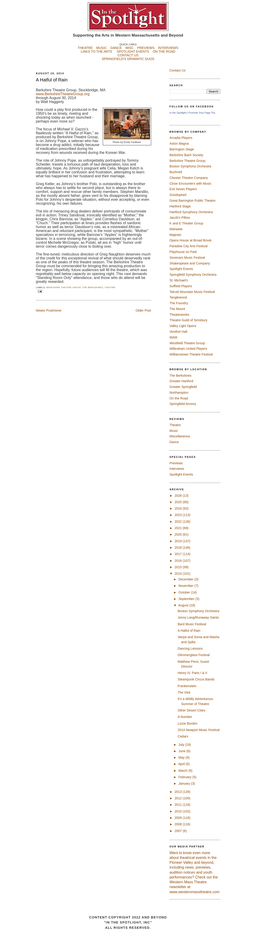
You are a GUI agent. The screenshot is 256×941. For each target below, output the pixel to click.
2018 (178, 547)
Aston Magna (179, 143)
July (181, 744)
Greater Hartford (181, 381)
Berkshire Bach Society (186, 155)
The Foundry (179, 303)
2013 (178, 792)
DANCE (116, 48)
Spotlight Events (181, 269)
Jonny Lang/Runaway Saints (198, 617)
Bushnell (176, 172)
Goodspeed (178, 195)
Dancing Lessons (190, 648)
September (186, 599)
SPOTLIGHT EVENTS (135, 51)
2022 (178, 521)
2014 (178, 573)
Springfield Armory (183, 404)
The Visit (184, 692)
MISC (129, 48)
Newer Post (44, 310)
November (186, 586)
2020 (178, 534)
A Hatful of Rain (52, 79)
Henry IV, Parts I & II (192, 673)
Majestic (176, 235)
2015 (178, 567)
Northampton (179, 392)
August (183, 605)
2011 (178, 804)
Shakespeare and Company (190, 263)
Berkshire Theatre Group (63, 287)
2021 (178, 528)
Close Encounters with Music (191, 183)
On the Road (179, 398)
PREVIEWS (146, 48)
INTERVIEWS (168, 48)
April (182, 764)
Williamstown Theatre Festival (191, 354)
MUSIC (101, 48)
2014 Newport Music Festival (199, 730)
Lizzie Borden (187, 723)
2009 (178, 818)
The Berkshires (92, 287)
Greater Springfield (183, 387)
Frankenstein (187, 686)
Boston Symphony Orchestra (190, 166)
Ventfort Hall (178, 331)
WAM (173, 337)
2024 (178, 508)
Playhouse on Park (183, 252)
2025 (178, 502)
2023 (178, 515)
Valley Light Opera (183, 326)
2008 (178, 824)
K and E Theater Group (186, 223)
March (183, 770)
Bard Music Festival (192, 624)
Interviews (177, 468)
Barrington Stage (182, 149)
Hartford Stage (180, 206)
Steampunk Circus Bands (196, 679)
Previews (176, 463)
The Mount (177, 309)
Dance (174, 442)
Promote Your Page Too (201, 112)
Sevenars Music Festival (187, 257)
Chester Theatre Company (189, 178)
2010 (178, 811)
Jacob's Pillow (180, 217)
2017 (178, 554)
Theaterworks (179, 314)
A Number (185, 717)
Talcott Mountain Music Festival (192, 292)
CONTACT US (128, 55)
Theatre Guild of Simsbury (188, 320)
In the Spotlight (178, 112)
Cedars (183, 736)
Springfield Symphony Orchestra (193, 274)
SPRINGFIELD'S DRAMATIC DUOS (128, 62)
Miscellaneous (180, 436)
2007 (178, 831)
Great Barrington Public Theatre (193, 200)
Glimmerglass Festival (194, 655)
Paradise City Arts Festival (189, 246)
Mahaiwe (176, 229)
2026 (178, 495)
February (185, 777)
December (186, 579)
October (184, 592)
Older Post (143, 310)
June (182, 751)
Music (174, 431)
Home (57, 310)
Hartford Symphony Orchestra (191, 212)
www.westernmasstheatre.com (195, 892)
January (184, 783)
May (181, 757)
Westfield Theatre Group (187, 343)
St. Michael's (179, 280)
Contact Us (178, 70)
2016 (178, 560)
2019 (178, 541)
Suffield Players (181, 286)
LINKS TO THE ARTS (96, 51)
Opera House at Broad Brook (191, 240)
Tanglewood (178, 297)
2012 (178, 798)
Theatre (110, 287)
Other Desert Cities (191, 710)
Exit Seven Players (183, 189)
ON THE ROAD (164, 51)
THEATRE (85, 48)
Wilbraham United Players (188, 348)
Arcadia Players (181, 138)
